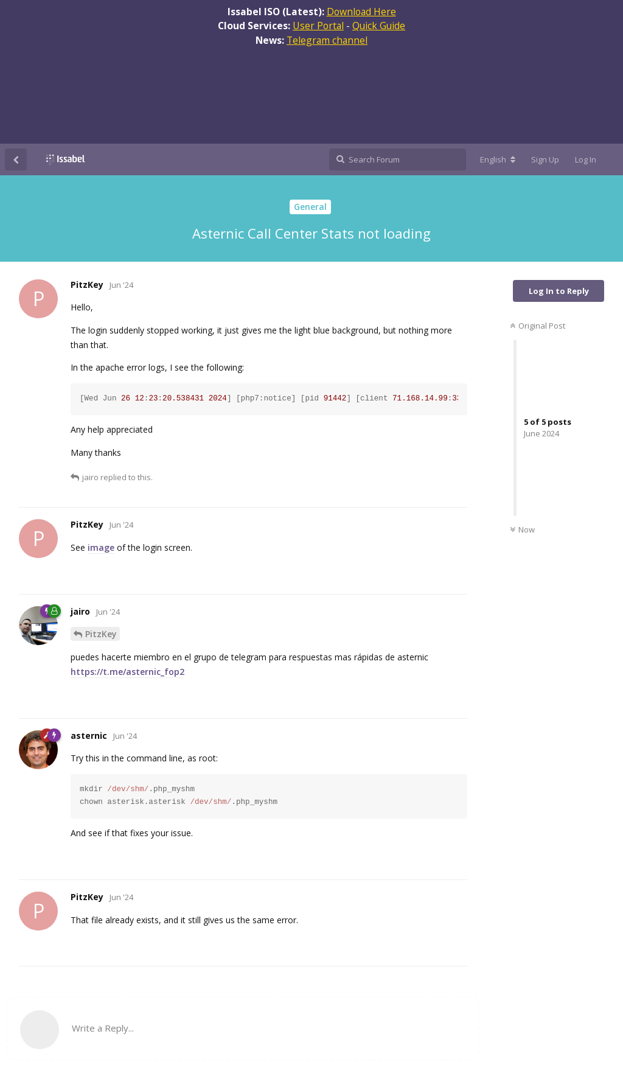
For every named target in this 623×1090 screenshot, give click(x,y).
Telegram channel (327, 40)
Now (522, 529)
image (101, 547)
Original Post (537, 325)
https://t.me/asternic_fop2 (127, 671)
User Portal (318, 25)
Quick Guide (378, 25)
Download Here (361, 11)
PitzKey (101, 634)
